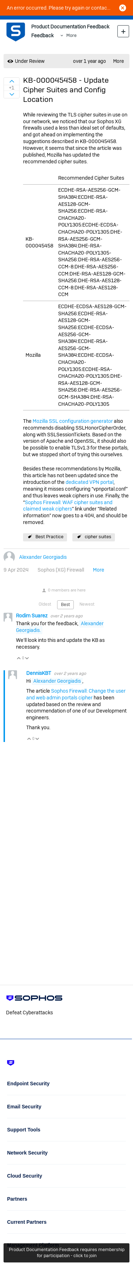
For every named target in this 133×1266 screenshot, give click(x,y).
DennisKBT (39, 673)
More (71, 35)
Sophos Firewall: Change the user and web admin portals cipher (76, 694)
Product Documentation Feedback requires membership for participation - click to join (66, 1252)
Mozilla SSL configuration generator (73, 421)
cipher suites (98, 537)
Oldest (45, 604)
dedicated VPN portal (89, 482)
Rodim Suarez (32, 615)
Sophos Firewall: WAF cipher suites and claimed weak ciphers (67, 505)
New (123, 31)
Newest (86, 604)
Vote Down (27, 659)
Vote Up (19, 659)
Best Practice (49, 537)
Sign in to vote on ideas (11, 81)
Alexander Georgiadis (43, 557)
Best (65, 604)
